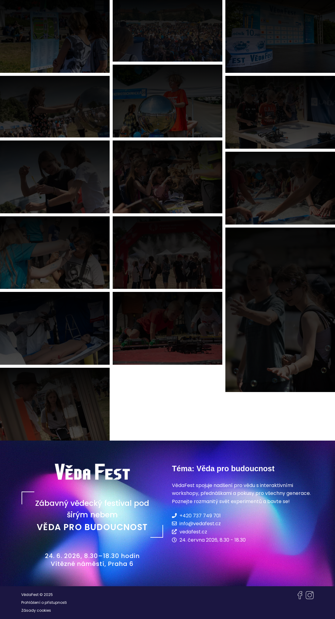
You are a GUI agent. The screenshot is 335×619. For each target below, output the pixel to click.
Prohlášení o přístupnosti (44, 602)
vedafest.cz (189, 531)
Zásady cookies (36, 610)
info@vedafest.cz (196, 523)
